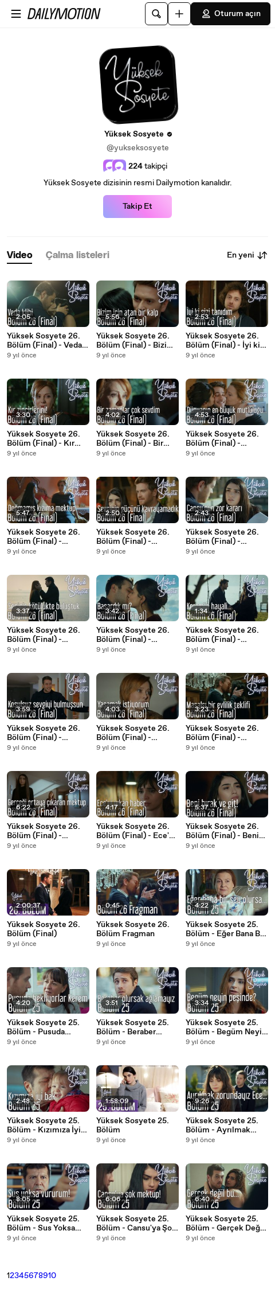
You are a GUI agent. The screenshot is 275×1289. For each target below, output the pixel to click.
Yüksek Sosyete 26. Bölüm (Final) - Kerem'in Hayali (222, 635)
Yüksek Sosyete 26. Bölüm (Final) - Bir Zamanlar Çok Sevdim (137, 439)
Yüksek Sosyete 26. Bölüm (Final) (43, 929)
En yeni (247, 255)
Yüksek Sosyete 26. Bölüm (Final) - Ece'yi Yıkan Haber (136, 831)
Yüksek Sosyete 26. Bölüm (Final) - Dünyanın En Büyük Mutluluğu (222, 439)
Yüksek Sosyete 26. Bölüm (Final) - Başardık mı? (133, 635)
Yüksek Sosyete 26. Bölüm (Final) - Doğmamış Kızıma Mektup (43, 537)
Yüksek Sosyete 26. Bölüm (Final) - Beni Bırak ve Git (222, 831)
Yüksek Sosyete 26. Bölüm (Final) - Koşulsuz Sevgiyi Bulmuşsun (43, 733)
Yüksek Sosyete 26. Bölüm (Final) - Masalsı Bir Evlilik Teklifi (222, 733)
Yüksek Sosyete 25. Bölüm (132, 1125)
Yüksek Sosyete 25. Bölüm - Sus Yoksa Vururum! (43, 1223)
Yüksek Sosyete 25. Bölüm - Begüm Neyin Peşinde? (226, 1027)
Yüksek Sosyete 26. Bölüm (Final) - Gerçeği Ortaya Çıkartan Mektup (43, 831)
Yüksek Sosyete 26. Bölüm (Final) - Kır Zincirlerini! (43, 439)
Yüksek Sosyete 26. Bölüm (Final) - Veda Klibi (44, 341)
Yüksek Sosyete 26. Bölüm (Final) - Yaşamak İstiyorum (133, 733)
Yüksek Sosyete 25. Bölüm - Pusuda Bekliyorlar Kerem (43, 1027)
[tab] (19, 255)
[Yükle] (179, 13)
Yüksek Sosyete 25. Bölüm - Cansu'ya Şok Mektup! (136, 1223)
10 (52, 1276)
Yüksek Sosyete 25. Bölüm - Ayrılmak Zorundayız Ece (222, 1125)
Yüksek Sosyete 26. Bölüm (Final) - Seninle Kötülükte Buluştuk (43, 635)
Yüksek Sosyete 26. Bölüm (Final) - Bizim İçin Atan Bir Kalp (135, 341)
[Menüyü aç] (16, 13)
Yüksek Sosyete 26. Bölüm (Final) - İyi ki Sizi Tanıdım (223, 341)
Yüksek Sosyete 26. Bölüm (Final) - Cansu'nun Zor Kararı (224, 537)
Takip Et (137, 206)
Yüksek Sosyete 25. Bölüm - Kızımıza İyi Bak (44, 1125)
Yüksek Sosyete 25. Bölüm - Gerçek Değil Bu (225, 1223)
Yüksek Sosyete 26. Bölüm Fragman (133, 929)
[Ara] (156, 13)
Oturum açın (231, 14)
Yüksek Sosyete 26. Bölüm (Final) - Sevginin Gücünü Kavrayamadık (133, 537)
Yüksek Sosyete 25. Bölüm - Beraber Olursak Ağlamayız (132, 1027)
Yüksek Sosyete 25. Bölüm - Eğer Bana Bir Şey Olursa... (225, 929)
